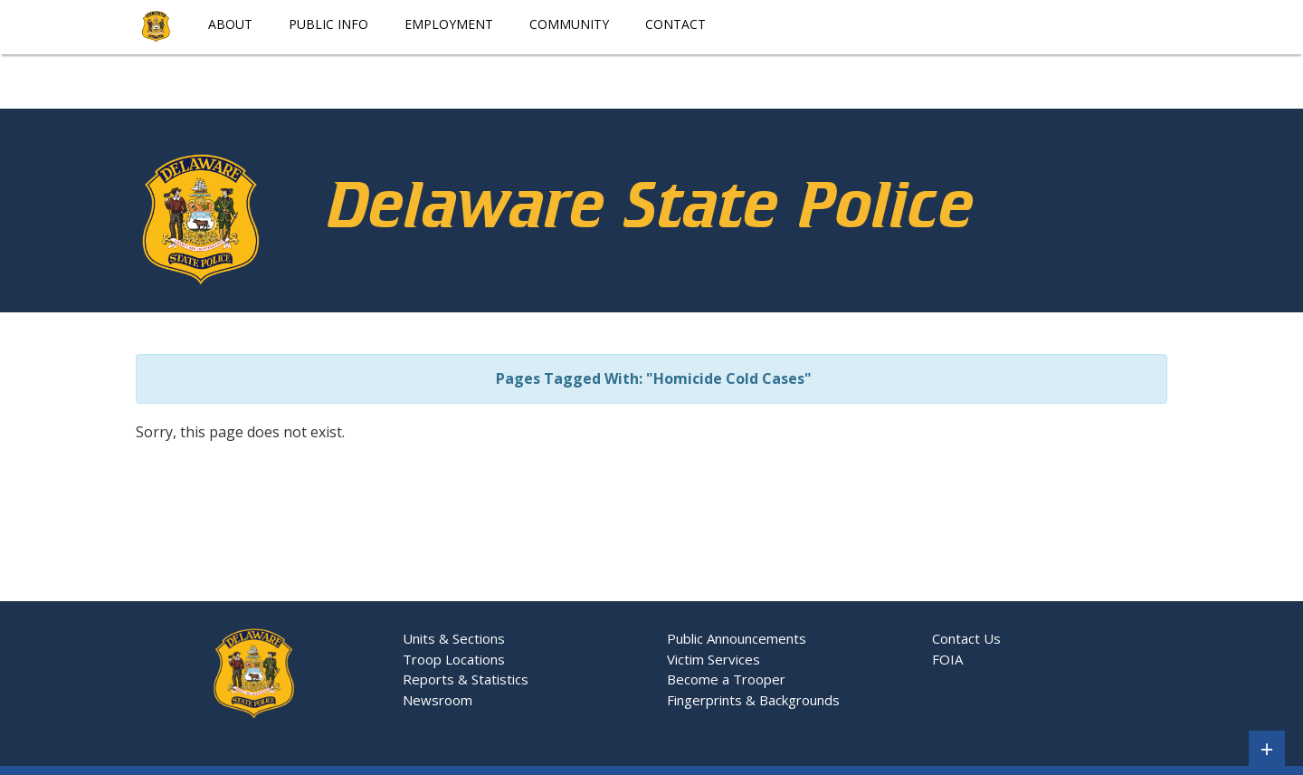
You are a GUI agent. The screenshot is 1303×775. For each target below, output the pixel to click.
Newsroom (437, 700)
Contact (675, 24)
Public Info (328, 24)
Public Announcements (736, 638)
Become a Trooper (726, 679)
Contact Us (966, 638)
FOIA (947, 659)
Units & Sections (456, 638)
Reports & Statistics (465, 679)
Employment (448, 24)
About (230, 24)
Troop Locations (457, 659)
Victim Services (713, 659)
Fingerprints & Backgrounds (753, 700)
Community (569, 24)
